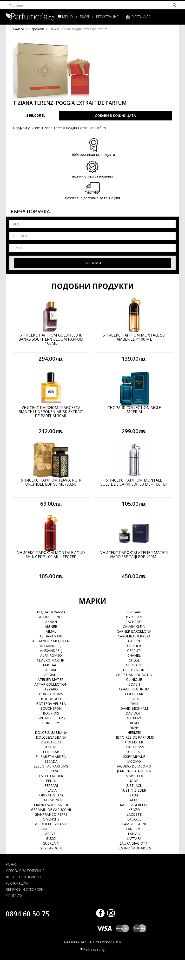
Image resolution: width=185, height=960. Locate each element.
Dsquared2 (51, 742)
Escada (51, 761)
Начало (18, 29)
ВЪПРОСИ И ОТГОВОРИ (25, 889)
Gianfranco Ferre (50, 814)
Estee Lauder (51, 776)
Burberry (51, 723)
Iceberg (134, 751)
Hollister (134, 742)
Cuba (134, 698)
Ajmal (51, 631)
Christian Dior (134, 670)
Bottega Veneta (51, 703)
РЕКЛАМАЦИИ (17, 883)
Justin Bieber (134, 790)
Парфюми (36, 29)
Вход (84, 16)
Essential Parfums (51, 766)
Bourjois (51, 713)
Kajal (134, 795)
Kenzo (134, 809)
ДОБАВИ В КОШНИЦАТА (115, 115)
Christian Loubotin (134, 674)
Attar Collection (50, 684)
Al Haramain (51, 636)
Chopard (134, 665)
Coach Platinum (134, 689)
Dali (134, 703)
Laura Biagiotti (134, 843)
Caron (134, 641)
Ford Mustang (51, 795)
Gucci (51, 838)
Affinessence (51, 617)
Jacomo (134, 761)
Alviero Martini (51, 660)
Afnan (51, 621)
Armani (51, 674)
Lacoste (134, 814)
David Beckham (134, 708)
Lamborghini (134, 824)
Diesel (134, 723)
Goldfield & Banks (50, 824)
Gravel (51, 833)
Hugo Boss (134, 747)
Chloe (134, 660)
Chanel (134, 655)
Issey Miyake (134, 756)
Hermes (134, 732)
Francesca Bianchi (51, 804)
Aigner (51, 626)
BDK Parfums (51, 694)
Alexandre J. (51, 645)
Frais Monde (51, 800)
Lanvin (134, 833)
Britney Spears (51, 718)
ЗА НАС (11, 864)
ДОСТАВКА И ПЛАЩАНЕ (24, 877)
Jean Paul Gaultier (134, 771)
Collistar (134, 694)
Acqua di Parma (51, 612)
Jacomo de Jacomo (134, 766)
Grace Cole (51, 829)
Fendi (51, 780)
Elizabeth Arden (51, 756)
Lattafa (134, 838)
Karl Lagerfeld (134, 804)
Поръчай (92, 262)
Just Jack (134, 785)
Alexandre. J (51, 650)
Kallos (134, 800)
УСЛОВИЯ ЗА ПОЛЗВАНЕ (25, 870)
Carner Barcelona (134, 631)
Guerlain (51, 843)
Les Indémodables (134, 848)
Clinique (134, 679)
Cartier (134, 645)
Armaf (51, 670)
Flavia (51, 790)
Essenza (51, 771)
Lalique (134, 819)
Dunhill (51, 747)
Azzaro (51, 689)
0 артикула (138, 17)
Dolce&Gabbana (51, 737)
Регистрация (107, 16)
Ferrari (51, 785)
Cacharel (134, 621)
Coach (134, 684)
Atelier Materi (51, 679)
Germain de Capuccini (51, 809)
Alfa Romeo (51, 655)
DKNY (134, 727)
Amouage (51, 665)
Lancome (134, 829)
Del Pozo (134, 718)
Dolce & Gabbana (51, 732)
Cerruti (134, 650)
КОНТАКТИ (14, 896)
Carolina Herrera (134, 636)
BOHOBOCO (51, 698)
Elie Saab (51, 751)
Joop (134, 780)
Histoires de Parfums (134, 737)
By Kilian (134, 617)
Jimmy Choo (134, 776)
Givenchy (51, 819)
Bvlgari (134, 612)
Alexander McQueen (51, 641)
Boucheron (51, 708)
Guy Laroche (51, 848)
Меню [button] (65, 16)
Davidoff (134, 713)
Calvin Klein (134, 626)
